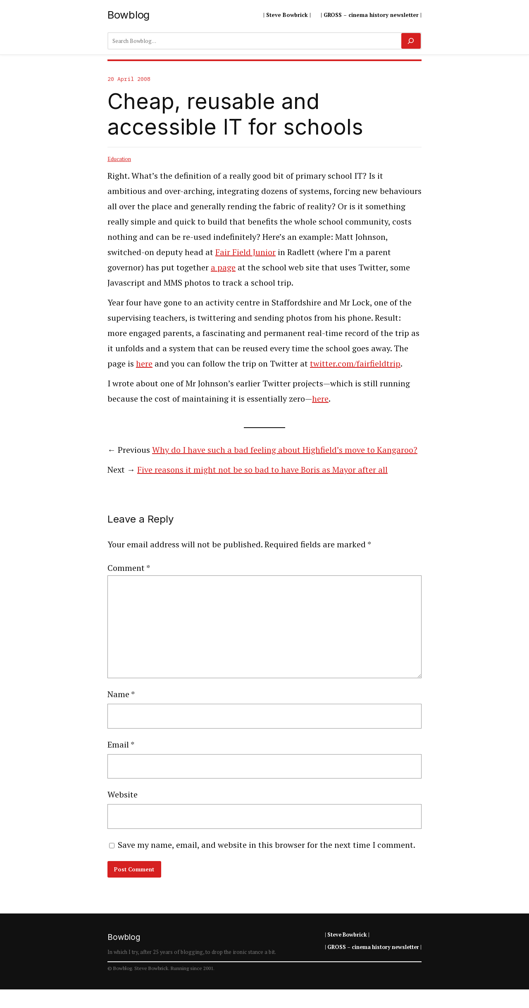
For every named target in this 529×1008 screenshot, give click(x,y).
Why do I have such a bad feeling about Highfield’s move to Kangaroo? (284, 449)
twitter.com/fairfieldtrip (355, 363)
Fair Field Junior (245, 252)
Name (121, 694)
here (144, 363)
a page (223, 267)
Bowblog (128, 14)
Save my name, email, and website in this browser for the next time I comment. (266, 844)
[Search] (411, 41)
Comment (128, 567)
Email (120, 744)
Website (122, 794)
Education (119, 159)
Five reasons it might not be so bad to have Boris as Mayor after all (262, 469)
